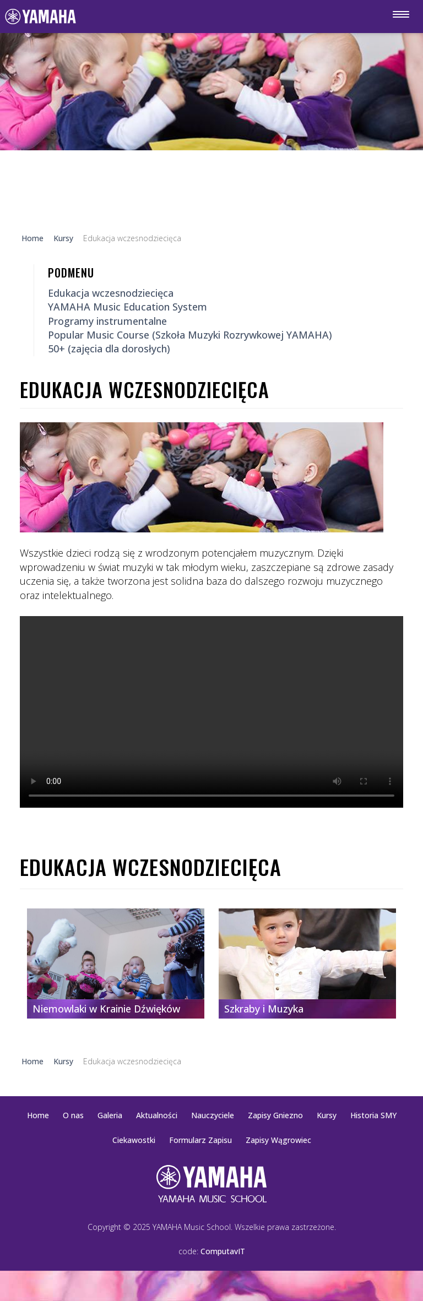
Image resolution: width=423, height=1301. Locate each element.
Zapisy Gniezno (275, 1115)
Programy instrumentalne (107, 321)
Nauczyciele (212, 1115)
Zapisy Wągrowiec (278, 1140)
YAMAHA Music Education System (127, 306)
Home (38, 1115)
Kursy (327, 1115)
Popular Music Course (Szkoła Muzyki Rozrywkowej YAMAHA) (190, 334)
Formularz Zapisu (200, 1140)
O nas (73, 1115)
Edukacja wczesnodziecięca (110, 293)
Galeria (109, 1115)
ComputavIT (222, 1251)
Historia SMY (373, 1115)
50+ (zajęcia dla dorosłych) (109, 348)
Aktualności (156, 1115)
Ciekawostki (133, 1140)
